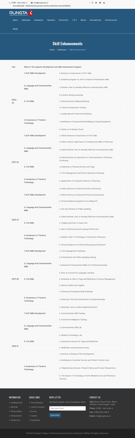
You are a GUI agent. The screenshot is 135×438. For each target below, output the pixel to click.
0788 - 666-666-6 (19, 3)
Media (15, 29)
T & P (74, 20)
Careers (34, 416)
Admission (26, 20)
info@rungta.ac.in (41, 3)
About (15, 20)
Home (52, 50)
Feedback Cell (16, 403)
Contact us (15, 420)
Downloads (35, 420)
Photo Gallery (16, 411)
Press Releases (37, 403)
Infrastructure (111, 20)
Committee (63, 20)
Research (51, 20)
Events (34, 411)
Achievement (16, 416)
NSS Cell (14, 407)
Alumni (83, 20)
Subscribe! (55, 415)
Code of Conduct (38, 407)
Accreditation (95, 20)
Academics (38, 20)
